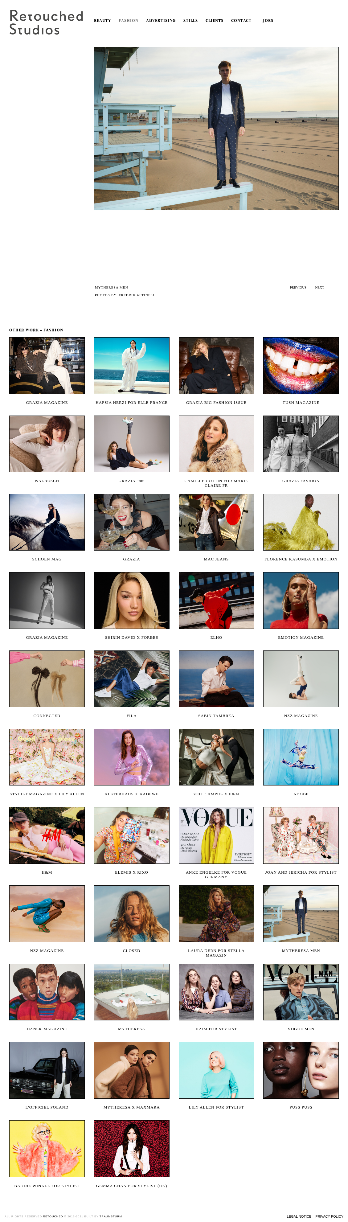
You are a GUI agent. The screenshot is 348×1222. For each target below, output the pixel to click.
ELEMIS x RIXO (131, 872)
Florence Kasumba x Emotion (301, 559)
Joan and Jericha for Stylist (301, 872)
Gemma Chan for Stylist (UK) (131, 1185)
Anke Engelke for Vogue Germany (216, 874)
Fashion (128, 20)
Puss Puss (300, 1107)
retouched (53, 1216)
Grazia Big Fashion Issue (216, 402)
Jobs (266, 20)
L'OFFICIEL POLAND (46, 1107)
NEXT (319, 287)
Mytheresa (131, 1029)
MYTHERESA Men (301, 950)
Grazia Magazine (47, 637)
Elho (217, 637)
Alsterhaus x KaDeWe (131, 794)
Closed (132, 950)
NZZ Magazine (47, 950)
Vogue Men (301, 1029)
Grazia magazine (47, 402)
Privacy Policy (329, 1216)
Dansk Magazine (47, 1029)
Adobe (301, 794)
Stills (190, 20)
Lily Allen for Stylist (216, 1107)
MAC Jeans (216, 559)
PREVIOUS (298, 287)
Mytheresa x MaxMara (132, 1107)
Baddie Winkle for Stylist (47, 1185)
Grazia (131, 559)
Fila (132, 715)
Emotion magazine (301, 637)
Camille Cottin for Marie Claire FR (216, 483)
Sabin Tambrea (216, 715)
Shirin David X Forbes (131, 637)
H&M (47, 872)
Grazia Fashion (301, 480)
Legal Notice (299, 1216)
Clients (214, 20)
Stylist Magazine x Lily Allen (47, 794)
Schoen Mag (47, 559)
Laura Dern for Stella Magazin (216, 953)
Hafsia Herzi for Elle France (132, 402)
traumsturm (111, 1216)
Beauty (102, 20)
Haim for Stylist (216, 1029)
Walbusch (47, 480)
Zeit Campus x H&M (217, 794)
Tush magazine (301, 402)
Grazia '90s (132, 480)
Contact (241, 20)
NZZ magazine (301, 715)
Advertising (161, 20)
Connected (47, 715)
